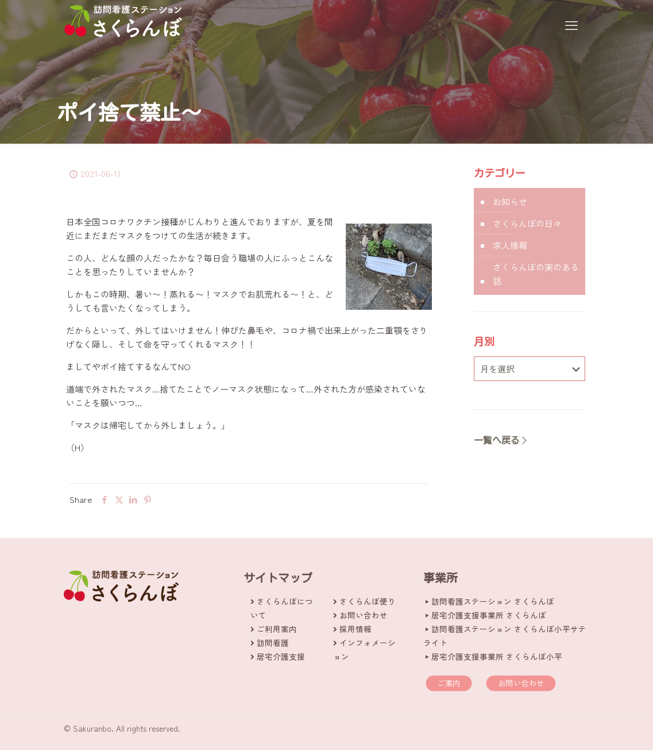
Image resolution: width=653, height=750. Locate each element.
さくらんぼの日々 (527, 223)
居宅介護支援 (281, 656)
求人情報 (510, 245)
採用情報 (355, 628)
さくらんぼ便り (367, 601)
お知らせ (510, 201)
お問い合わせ (363, 615)
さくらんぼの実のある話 (536, 274)
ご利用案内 (277, 628)
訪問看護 (273, 642)
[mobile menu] (571, 24)
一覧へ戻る (501, 440)
